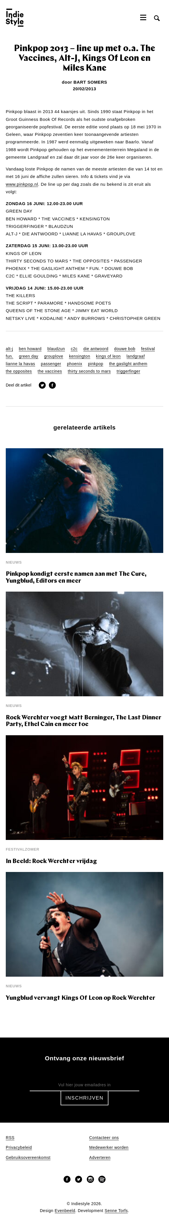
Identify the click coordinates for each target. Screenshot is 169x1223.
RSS (10, 1138)
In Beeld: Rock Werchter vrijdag (51, 861)
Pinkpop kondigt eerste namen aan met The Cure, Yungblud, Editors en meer (76, 577)
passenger (51, 364)
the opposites (19, 371)
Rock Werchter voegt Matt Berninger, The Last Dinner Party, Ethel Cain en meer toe (83, 721)
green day (28, 356)
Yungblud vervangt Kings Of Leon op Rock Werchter (80, 998)
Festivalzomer (22, 849)
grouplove (53, 356)
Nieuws (14, 562)
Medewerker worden (108, 1147)
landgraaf (136, 356)
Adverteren (99, 1158)
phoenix (74, 364)
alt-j (9, 349)
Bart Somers (90, 82)
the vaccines (50, 371)
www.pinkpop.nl (22, 184)
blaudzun (56, 349)
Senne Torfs (116, 1211)
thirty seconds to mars (89, 371)
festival (148, 349)
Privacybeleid (19, 1147)
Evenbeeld (65, 1211)
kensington (79, 356)
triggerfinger (128, 371)
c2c (74, 349)
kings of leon (108, 356)
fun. (9, 356)
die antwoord (95, 349)
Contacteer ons (104, 1138)
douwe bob (125, 349)
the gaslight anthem (128, 364)
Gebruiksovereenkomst (28, 1158)
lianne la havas (20, 364)
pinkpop (95, 364)
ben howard (30, 349)
